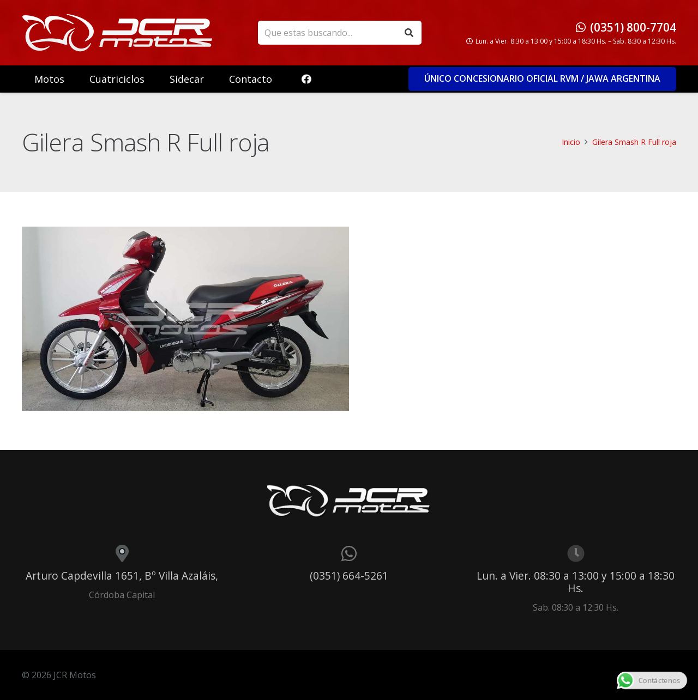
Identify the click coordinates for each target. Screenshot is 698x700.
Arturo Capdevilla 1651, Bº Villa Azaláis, (122, 575)
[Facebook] (306, 79)
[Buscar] (409, 33)
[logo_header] (117, 33)
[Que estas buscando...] (340, 33)
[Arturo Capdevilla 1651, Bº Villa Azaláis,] (122, 553)
